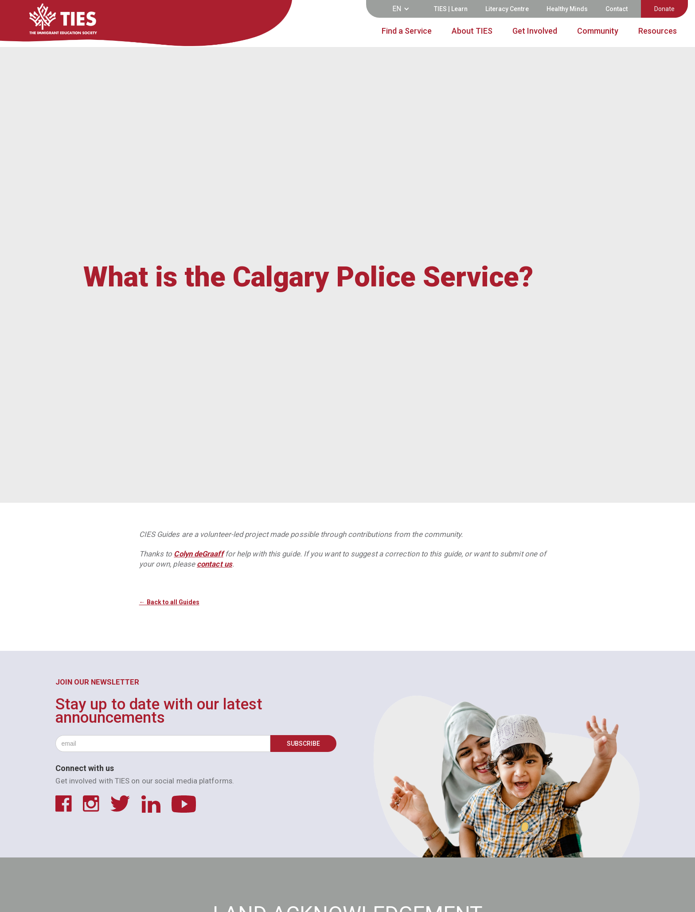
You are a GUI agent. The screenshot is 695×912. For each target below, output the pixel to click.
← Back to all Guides (169, 602)
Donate (664, 8)
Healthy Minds (567, 8)
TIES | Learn (451, 8)
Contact (616, 8)
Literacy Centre (507, 8)
